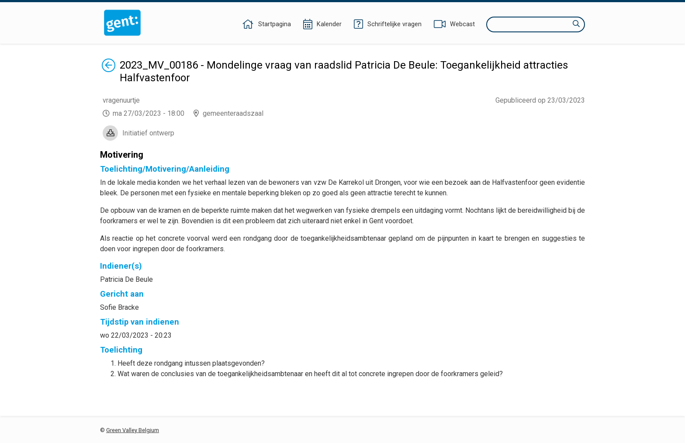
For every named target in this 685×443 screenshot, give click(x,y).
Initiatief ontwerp (148, 133)
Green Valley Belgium (132, 430)
